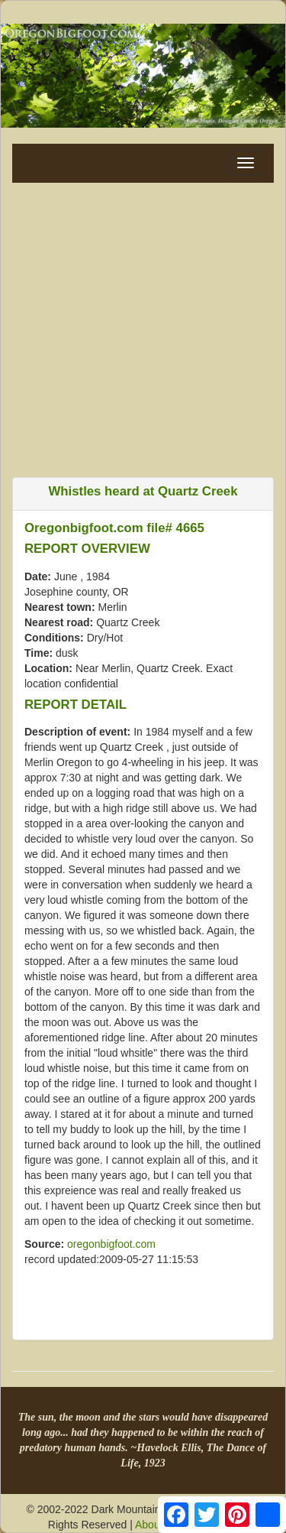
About (149, 1524)
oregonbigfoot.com (111, 1244)
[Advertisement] (143, 326)
